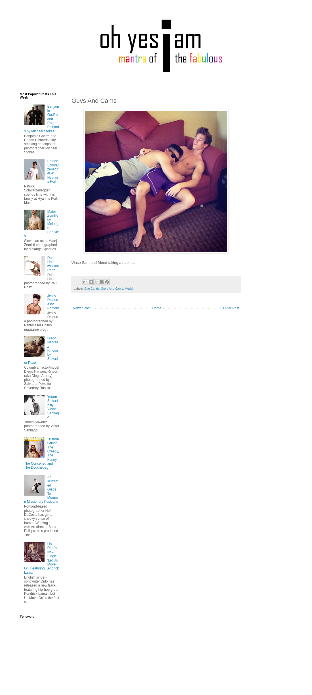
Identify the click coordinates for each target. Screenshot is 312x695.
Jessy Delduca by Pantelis (53, 302)
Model (129, 288)
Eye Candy (92, 288)
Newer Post (81, 308)
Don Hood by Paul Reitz (53, 264)
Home (156, 308)
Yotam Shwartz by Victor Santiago (53, 407)
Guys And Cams (112, 288)
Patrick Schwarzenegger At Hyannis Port (53, 171)
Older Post (231, 308)
